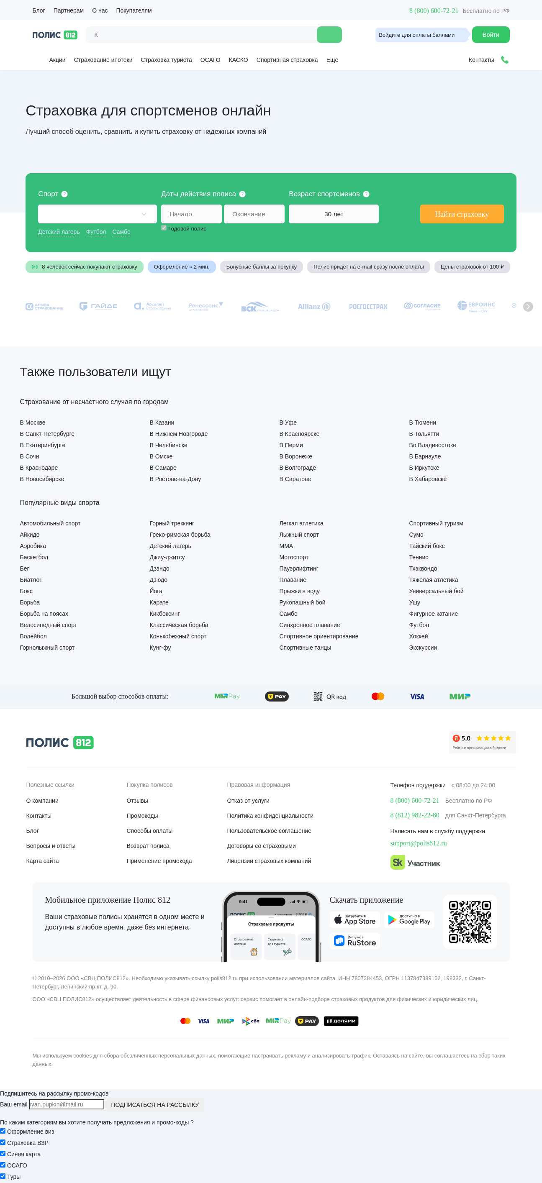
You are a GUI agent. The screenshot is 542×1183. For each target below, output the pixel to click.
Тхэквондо (423, 568)
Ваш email (14, 1104)
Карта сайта (42, 861)
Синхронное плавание (310, 625)
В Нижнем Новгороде (179, 433)
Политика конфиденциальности (270, 815)
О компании (42, 800)
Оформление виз (30, 1131)
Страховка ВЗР (28, 1142)
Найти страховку (461, 214)
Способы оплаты (150, 830)
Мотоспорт (294, 557)
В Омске (161, 456)
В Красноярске (300, 433)
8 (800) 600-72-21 (433, 10)
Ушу (415, 602)
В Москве (33, 422)
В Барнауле (425, 456)
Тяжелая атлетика (433, 579)
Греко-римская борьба (180, 534)
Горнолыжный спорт (47, 647)
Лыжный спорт (299, 534)
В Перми (291, 445)
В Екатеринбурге (43, 445)
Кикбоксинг (165, 613)
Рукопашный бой (303, 602)
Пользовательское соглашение (269, 830)
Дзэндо (160, 568)
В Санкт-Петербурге (47, 433)
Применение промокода (159, 861)
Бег (24, 568)
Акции (51, 59)
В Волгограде (298, 467)
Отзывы (137, 800)
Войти (491, 34)
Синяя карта (24, 1154)
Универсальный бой (436, 591)
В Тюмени (422, 422)
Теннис (419, 557)
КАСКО (238, 59)
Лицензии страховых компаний (269, 861)
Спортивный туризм (436, 523)
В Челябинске (169, 445)
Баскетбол (34, 557)
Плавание (293, 579)
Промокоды (142, 815)
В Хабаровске (428, 479)
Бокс (26, 591)
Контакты (38, 815)
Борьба (30, 602)
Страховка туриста (166, 59)
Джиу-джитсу (167, 557)
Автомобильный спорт (50, 523)
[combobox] (98, 214)
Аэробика (33, 546)
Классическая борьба (179, 625)
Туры (14, 1176)
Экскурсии (423, 647)
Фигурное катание (433, 613)
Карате (159, 602)
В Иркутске (424, 467)
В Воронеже (296, 456)
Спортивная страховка (287, 59)
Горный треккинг (172, 523)
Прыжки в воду (300, 591)
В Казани (162, 422)
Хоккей (418, 636)
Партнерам (69, 10)
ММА (286, 546)
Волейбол (33, 636)
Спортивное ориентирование (319, 636)
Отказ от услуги (248, 800)
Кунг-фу (160, 647)
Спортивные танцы (305, 647)
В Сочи (29, 456)
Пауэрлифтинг (299, 568)
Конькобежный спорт (178, 636)
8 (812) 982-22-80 (414, 815)
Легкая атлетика (302, 523)
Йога (156, 591)
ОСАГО (210, 59)
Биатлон (31, 579)
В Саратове (295, 479)
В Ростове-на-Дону (175, 479)
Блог (39, 10)
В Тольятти (424, 433)
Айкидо (30, 534)
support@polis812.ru (418, 843)
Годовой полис (188, 228)
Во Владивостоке (432, 445)
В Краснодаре (39, 467)
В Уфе (288, 422)
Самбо (122, 231)
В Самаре (163, 467)
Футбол (97, 231)
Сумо (416, 534)
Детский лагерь (59, 231)
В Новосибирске (42, 479)
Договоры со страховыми (261, 845)
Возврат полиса (148, 845)
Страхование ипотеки (103, 59)
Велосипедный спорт (48, 625)
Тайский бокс (427, 546)
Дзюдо (159, 579)
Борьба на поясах (44, 613)
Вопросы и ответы (51, 845)
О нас (100, 10)
